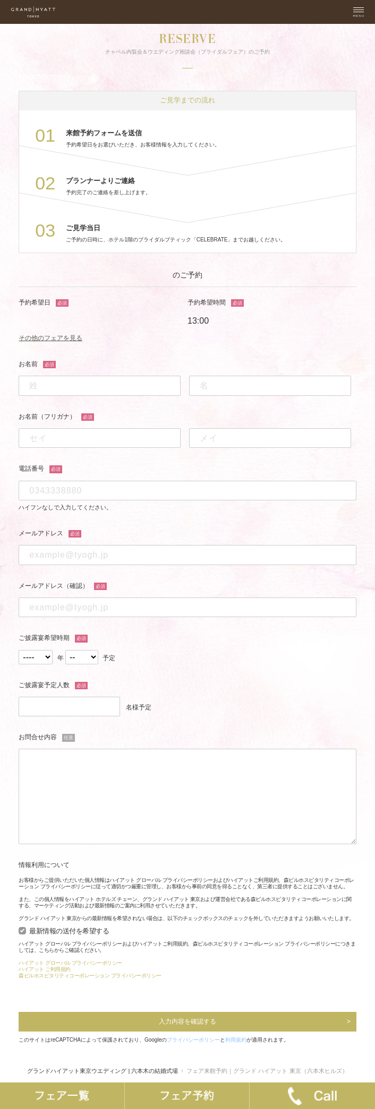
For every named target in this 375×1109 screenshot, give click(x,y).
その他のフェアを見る (50, 338)
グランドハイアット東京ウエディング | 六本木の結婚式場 (102, 1071)
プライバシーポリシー (193, 1040)
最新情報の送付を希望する (69, 931)
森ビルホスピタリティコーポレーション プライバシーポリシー (90, 975)
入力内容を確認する (187, 1021)
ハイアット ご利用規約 (44, 969)
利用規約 (235, 1040)
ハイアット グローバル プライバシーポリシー (70, 963)
